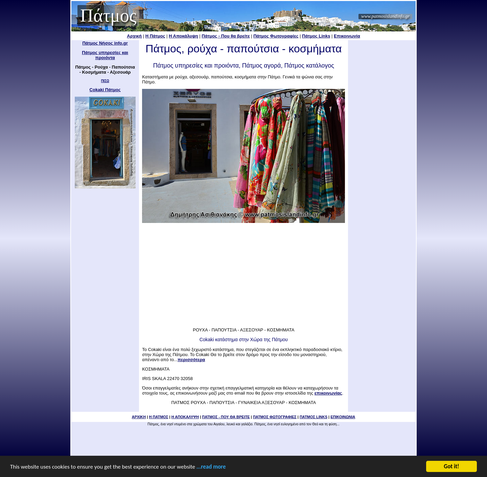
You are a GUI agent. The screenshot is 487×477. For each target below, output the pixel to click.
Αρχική (134, 36)
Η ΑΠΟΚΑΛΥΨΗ (185, 417)
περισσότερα (191, 359)
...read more (211, 467)
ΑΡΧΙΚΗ (139, 417)
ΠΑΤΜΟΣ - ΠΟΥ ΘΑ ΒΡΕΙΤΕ (226, 417)
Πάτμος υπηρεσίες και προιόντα (105, 55)
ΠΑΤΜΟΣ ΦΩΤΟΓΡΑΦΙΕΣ (275, 417)
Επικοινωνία (347, 36)
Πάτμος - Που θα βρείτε (226, 36)
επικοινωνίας (328, 393)
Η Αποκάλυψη (183, 36)
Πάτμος (108, 15)
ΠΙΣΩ (105, 81)
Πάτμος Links (316, 36)
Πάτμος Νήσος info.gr (104, 43)
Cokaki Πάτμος (105, 89)
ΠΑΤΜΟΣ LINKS (313, 417)
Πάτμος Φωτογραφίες (275, 36)
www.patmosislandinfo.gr (385, 16)
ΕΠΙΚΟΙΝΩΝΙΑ (342, 417)
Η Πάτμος (155, 36)
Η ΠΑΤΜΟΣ (158, 417)
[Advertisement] (243, 273)
